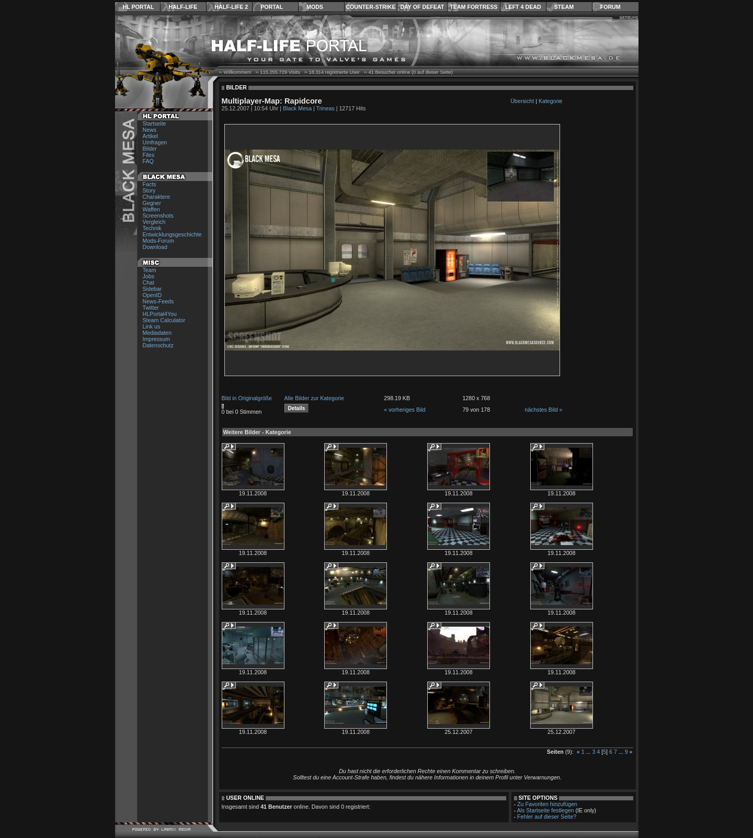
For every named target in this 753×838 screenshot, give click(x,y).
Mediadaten (157, 333)
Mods (314, 7)
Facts (149, 184)
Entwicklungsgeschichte (172, 234)
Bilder (150, 148)
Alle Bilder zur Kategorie (314, 398)
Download (155, 247)
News (150, 130)
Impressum (156, 339)
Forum (610, 7)
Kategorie (551, 101)
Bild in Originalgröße (247, 398)
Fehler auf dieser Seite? (546, 816)
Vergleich (154, 222)
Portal (271, 7)
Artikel (150, 136)
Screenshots (158, 215)
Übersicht (522, 101)
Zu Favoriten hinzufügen (547, 804)
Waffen (151, 209)
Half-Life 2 (231, 7)
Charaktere (156, 197)
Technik (152, 228)
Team (149, 270)
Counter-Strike (370, 7)
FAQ (148, 161)
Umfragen (155, 142)
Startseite (154, 123)
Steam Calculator (164, 320)
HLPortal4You (160, 314)
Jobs (149, 276)
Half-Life (182, 7)
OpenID (152, 295)
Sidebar (152, 289)
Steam (564, 7)
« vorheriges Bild (404, 409)
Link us (152, 326)
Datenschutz (158, 345)
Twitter (151, 307)
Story (149, 190)
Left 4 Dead (523, 7)
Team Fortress (473, 7)
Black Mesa (297, 108)
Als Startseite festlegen (545, 810)
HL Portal (138, 7)
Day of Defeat (422, 7)
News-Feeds (158, 301)
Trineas (325, 108)
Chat (149, 282)
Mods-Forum (158, 240)
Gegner (152, 203)
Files (149, 155)
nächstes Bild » (543, 409)
